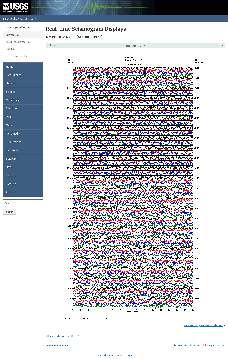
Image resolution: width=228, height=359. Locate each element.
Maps (9, 125)
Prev (50, 45)
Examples (11, 48)
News (9, 167)
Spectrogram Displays (17, 56)
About (9, 192)
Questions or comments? (58, 345)
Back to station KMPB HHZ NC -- (66, 336)
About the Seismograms (18, 41)
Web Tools (12, 150)
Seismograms (13, 34)
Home (9, 66)
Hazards (11, 83)
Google (210, 345)
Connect (11, 175)
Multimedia (13, 133)
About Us (108, 355)
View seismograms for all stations (203, 325)
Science (10, 92)
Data (9, 117)
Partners (11, 184)
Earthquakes (13, 75)
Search (9, 211)
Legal (129, 355)
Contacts (120, 355)
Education (12, 108)
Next (219, 45)
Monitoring (12, 100)
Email (222, 345)
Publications (13, 142)
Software (11, 158)
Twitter (196, 345)
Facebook (182, 345)
